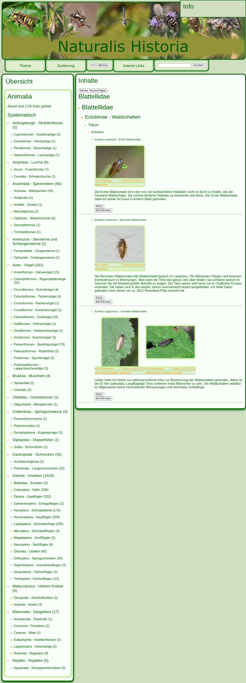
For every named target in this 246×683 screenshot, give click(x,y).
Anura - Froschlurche (29, 169)
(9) (31, 653)
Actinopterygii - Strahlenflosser (37, 123)
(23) (39, 468)
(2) (37, 134)
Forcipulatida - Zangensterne (34, 251)
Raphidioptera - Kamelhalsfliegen (37, 565)
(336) (31, 489)
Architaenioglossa (26, 461)
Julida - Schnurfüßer (28, 447)
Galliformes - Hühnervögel (32, 324)
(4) (36, 289)
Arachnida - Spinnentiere (33, 184)
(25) (36, 272)
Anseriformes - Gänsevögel (33, 272)
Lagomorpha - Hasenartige (33, 646)
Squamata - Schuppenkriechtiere (37, 668)
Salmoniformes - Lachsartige (34, 155)
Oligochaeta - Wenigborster (33, 404)
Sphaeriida (21, 383)
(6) (34, 218)
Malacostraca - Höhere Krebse (37, 586)
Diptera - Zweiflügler (28, 496)
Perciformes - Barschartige (33, 148)
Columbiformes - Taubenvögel (35, 296)
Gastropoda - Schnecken (33, 454)
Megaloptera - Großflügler (32, 537)
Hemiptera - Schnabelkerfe (33, 510)
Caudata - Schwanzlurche (32, 176)
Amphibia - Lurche (27, 162)
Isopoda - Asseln (25, 604)
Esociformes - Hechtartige (32, 141)
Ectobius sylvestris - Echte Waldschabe (118, 140)
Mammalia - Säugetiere (31, 612)
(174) (37, 510)
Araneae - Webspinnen (30, 191)
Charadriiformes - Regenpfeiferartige (40, 279)
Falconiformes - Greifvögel (32, 317)
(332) (32, 496)
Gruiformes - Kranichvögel (32, 337)
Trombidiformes (25, 232)
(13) (36, 578)
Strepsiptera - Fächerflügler (33, 572)
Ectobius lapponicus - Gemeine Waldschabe (121, 314)
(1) (34, 141)
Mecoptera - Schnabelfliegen (34, 531)
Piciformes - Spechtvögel (31, 358)
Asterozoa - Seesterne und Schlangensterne (34, 241)
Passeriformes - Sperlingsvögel (36, 344)
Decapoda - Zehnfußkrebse (33, 597)
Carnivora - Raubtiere (29, 626)
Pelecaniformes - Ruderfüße (34, 351)
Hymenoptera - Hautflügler (32, 517)
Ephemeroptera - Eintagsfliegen (36, 503)
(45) (30, 551)
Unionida (20, 389)
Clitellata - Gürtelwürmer (32, 397)
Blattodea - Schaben (28, 483)
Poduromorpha (24, 425)
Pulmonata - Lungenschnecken (36, 468)
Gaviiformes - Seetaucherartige (36, 330)
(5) (39, 668)
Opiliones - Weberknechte (32, 218)
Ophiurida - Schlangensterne (34, 257)
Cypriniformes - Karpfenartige (35, 134)
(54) (33, 191)
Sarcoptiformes (24, 225)
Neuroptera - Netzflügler (31, 544)
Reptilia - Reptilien (27, 660)
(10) (36, 317)
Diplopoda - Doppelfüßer (32, 440)
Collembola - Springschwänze (37, 411)
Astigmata (21, 197)
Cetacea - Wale (25, 632)
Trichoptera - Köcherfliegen (33, 578)
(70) (39, 344)
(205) (38, 524)
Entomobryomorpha (28, 418)
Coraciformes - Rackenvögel (34, 303)
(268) (37, 517)
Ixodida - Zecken (25, 204)
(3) (35, 337)
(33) (40, 280)
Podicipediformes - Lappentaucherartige (29, 366)
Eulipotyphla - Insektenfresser (35, 639)
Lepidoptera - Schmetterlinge (34, 524)
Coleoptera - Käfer (27, 489)
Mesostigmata (24, 211)
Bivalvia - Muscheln (28, 376)
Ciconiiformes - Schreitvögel (34, 289)
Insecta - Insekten (27, 475)
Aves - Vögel (23, 265)
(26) (38, 558)
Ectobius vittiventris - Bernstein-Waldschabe (120, 221)
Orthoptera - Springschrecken (35, 558)
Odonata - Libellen (27, 551)
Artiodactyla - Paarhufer (30, 619)
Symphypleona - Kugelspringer (36, 432)
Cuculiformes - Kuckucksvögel (35, 310)
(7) (31, 169)
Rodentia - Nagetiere (28, 653)
